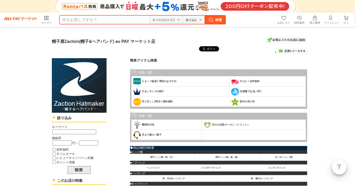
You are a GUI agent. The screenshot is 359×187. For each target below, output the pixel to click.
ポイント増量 (65, 162)
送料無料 (62, 149)
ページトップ (339, 167)
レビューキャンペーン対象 (75, 157)
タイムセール (65, 153)
